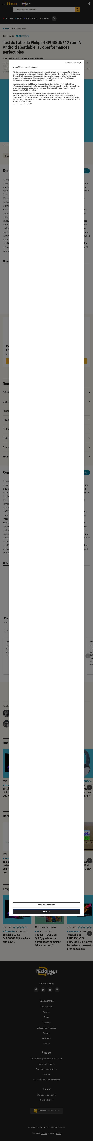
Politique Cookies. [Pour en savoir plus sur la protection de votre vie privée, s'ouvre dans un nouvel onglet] (30, 90)
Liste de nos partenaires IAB (22, 104)
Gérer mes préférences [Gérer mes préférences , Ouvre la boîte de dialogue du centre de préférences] (46, 905)
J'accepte (46, 911)
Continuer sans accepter (73, 63)
